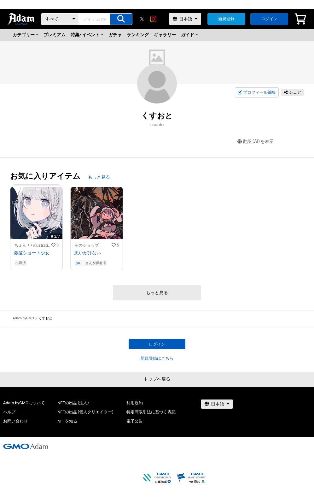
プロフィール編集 (257, 92)
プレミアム (55, 34)
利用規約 (134, 402)
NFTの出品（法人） (73, 402)
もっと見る (99, 177)
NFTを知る (67, 421)
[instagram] (153, 19)
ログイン (269, 18)
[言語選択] (185, 19)
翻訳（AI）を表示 (255, 141)
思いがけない (87, 252)
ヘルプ (9, 412)
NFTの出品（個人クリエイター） (85, 412)
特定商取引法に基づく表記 (151, 412)
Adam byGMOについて (24, 402)
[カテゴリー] (60, 19)
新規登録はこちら (157, 358)
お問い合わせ (15, 421)
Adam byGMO (23, 318)
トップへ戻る (157, 379)
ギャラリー (165, 35)
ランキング (138, 35)
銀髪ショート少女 (31, 252)
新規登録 (226, 18)
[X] (142, 19)
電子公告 (134, 421)
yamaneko (80, 263)
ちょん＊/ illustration (32, 245)
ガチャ (115, 34)
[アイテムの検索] (121, 19)
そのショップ (86, 245)
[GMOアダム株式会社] (25, 446)
